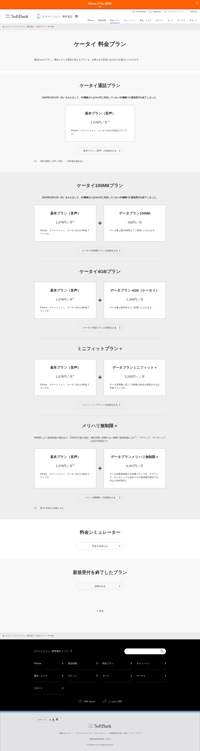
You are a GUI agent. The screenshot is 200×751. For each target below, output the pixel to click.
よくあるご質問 (115, 701)
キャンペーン (143, 663)
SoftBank (16, 16)
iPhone (37, 663)
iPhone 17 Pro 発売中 (100, 3)
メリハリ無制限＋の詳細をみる (102, 497)
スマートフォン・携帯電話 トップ (51, 651)
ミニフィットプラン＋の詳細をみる (101, 405)
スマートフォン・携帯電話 (24, 26)
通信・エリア (40, 675)
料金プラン (41, 26)
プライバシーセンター (84, 733)
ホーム (8, 26)
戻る (100, 611)
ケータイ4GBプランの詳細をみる (102, 328)
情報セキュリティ (66, 733)
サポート (38, 688)
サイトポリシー (101, 733)
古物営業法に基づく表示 (118, 733)
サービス (141, 675)
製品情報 (72, 663)
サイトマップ (135, 733)
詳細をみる (107, 586)
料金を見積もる (106, 546)
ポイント (72, 675)
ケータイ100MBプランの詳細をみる (101, 250)
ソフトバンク (100, 726)
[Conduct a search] (141, 651)
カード (105, 675)
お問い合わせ (89, 701)
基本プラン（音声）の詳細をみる (102, 150)
